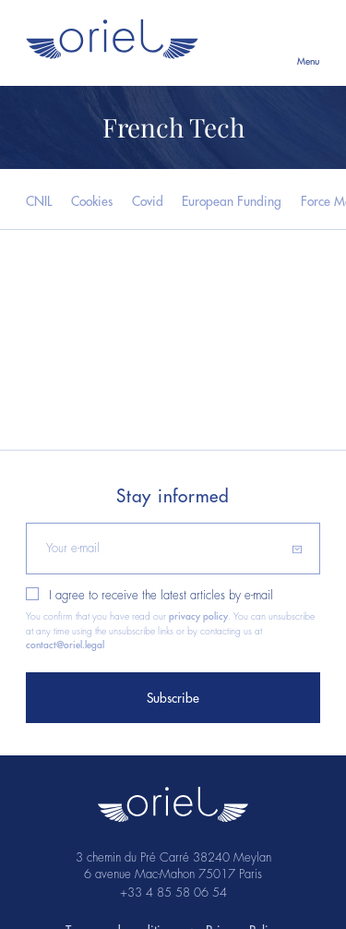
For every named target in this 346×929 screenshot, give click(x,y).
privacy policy (198, 616)
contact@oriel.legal (65, 645)
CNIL (39, 202)
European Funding (231, 202)
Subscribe (173, 699)
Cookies (92, 202)
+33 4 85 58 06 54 (173, 893)
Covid (147, 202)
